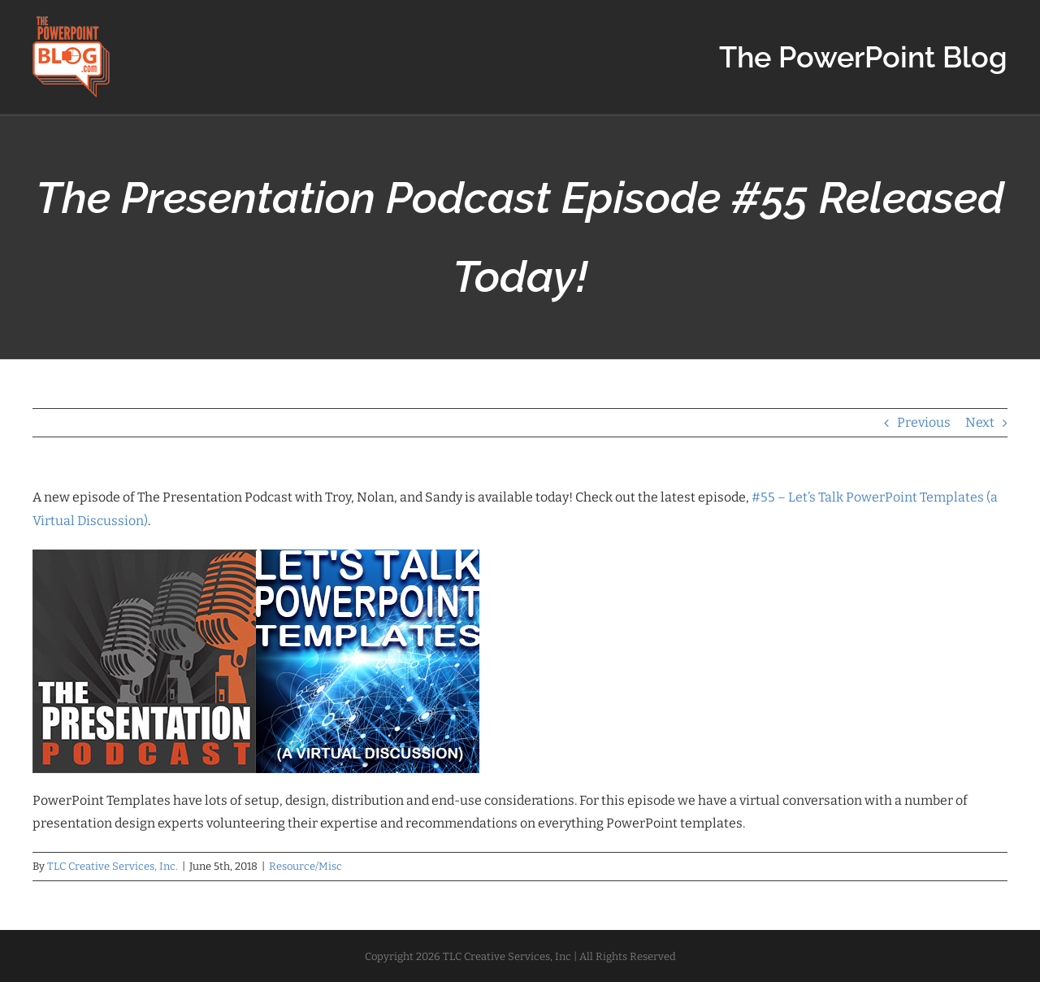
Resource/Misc (305, 866)
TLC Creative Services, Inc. (112, 866)
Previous (924, 422)
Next (979, 422)
